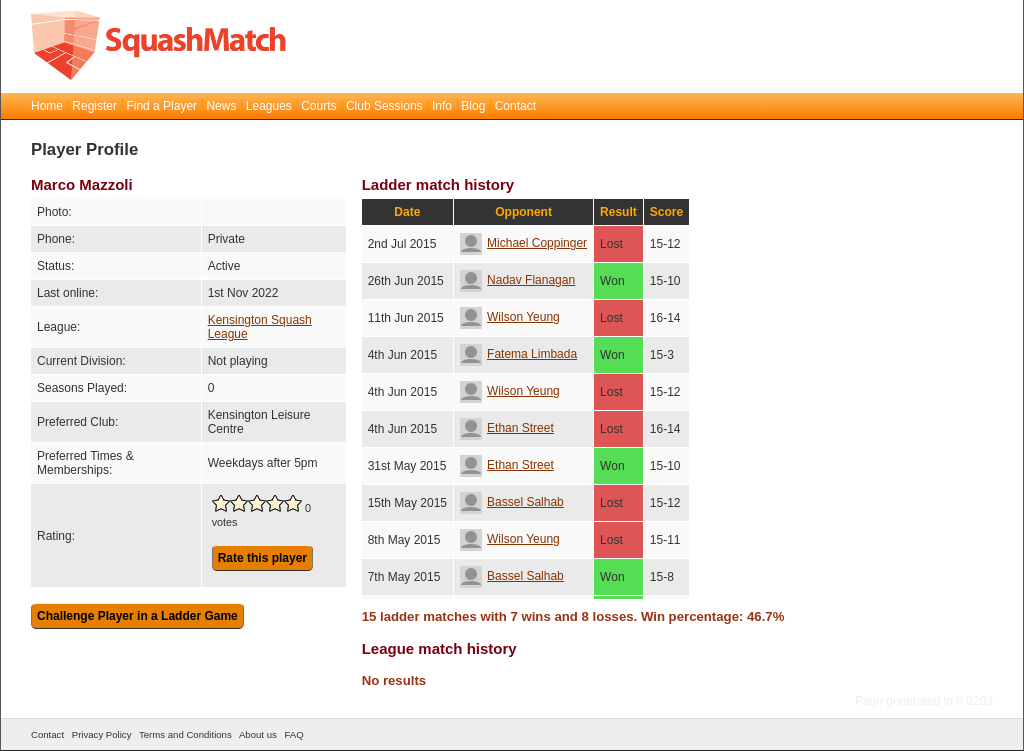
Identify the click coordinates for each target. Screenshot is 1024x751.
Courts (318, 106)
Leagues (269, 106)
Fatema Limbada (518, 354)
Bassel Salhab (512, 502)
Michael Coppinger (523, 243)
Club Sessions (384, 106)
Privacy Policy (102, 734)
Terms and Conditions (185, 734)
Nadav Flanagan (517, 280)
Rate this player (262, 558)
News (221, 106)
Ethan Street (507, 428)
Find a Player (161, 106)
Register (94, 106)
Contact (515, 106)
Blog (473, 106)
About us (258, 734)
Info (442, 106)
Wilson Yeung (510, 317)
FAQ (293, 734)
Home (47, 106)
